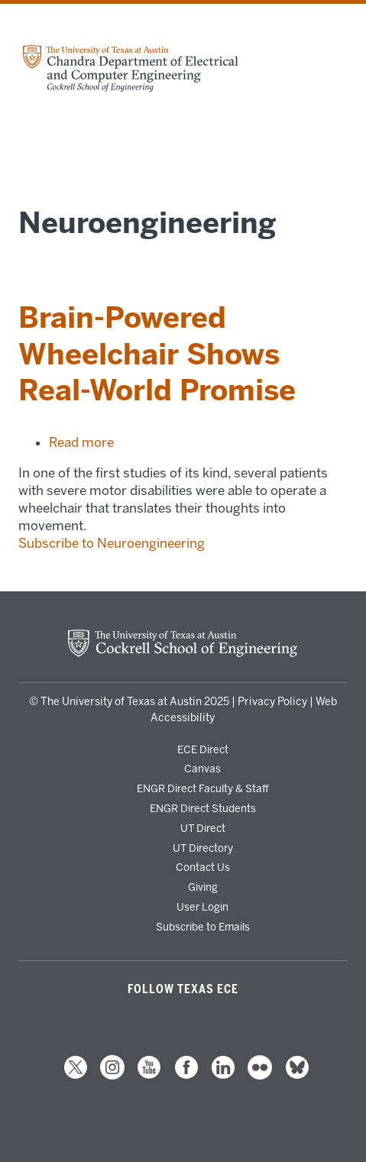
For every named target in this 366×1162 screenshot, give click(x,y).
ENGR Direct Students (203, 808)
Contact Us (203, 867)
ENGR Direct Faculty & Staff (203, 788)
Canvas (202, 768)
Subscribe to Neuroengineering (111, 543)
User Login (202, 907)
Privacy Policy (272, 701)
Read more (81, 442)
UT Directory (203, 848)
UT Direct (202, 828)
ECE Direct (202, 749)
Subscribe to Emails (203, 927)
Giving (203, 887)
